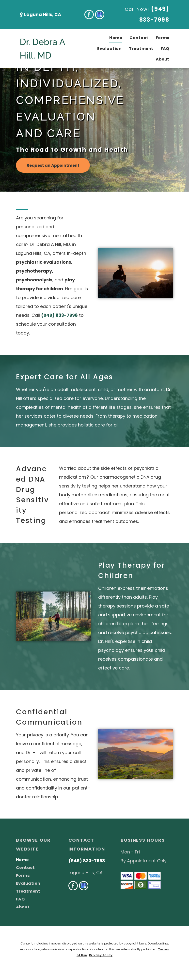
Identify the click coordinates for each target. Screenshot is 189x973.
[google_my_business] (99, 15)
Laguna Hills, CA (42, 14)
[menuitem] (112, 38)
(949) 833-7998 (59, 315)
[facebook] (89, 15)
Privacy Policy (100, 955)
